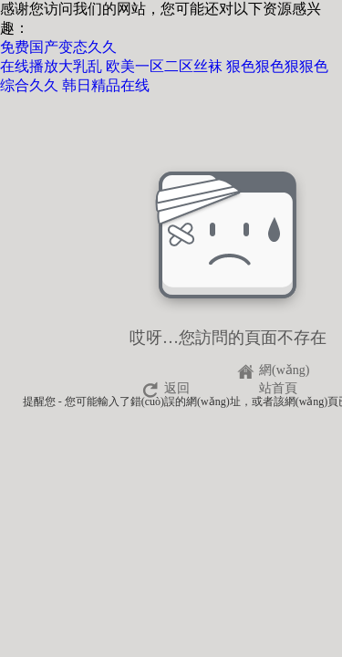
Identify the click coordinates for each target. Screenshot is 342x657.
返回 (177, 388)
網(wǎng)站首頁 (284, 372)
